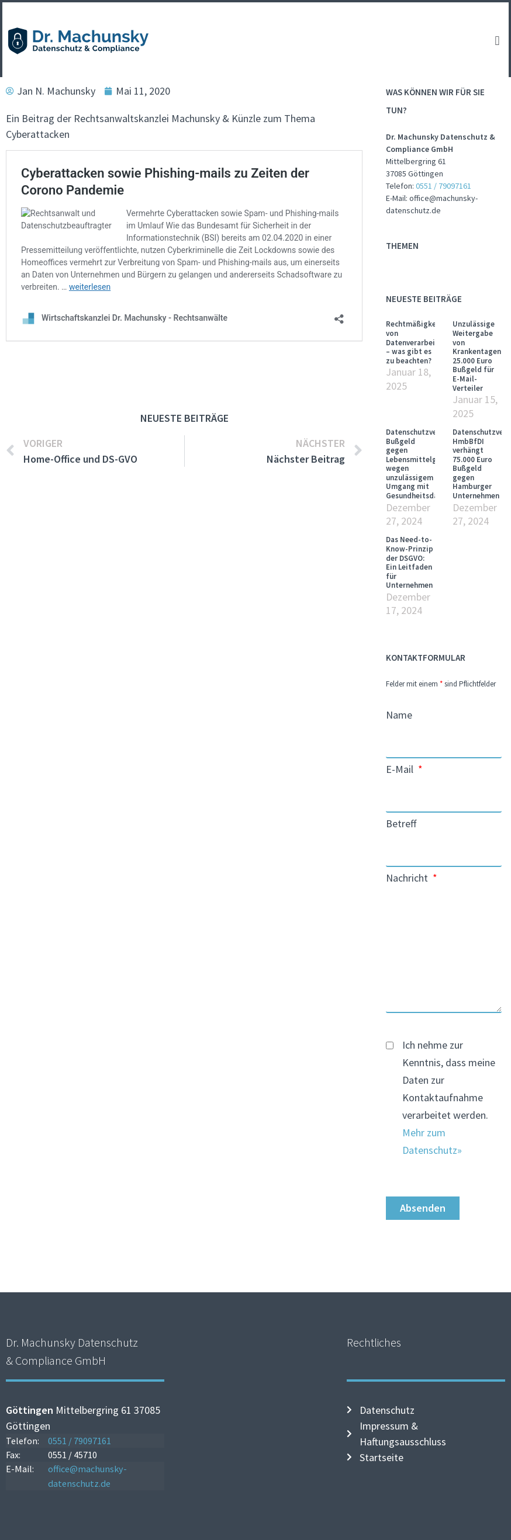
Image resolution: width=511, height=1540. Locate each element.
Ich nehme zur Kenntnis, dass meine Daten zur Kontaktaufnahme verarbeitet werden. (448, 1097)
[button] (497, 41)
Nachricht (408, 879)
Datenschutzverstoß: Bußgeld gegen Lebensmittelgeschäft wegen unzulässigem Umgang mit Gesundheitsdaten (423, 464)
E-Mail (401, 770)
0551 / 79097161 (443, 186)
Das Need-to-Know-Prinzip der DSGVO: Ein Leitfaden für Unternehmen (409, 562)
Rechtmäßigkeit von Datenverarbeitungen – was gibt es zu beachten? (423, 342)
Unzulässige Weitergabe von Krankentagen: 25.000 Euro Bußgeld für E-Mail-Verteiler (478, 356)
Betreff (401, 824)
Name (399, 716)
